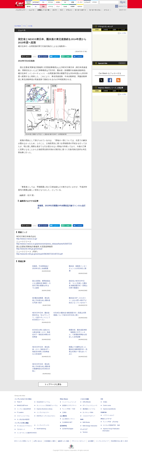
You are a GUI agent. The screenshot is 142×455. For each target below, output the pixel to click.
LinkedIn (79, 56)
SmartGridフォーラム (43, 402)
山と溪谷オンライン (68, 419)
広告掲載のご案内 (50, 441)
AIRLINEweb (87, 402)
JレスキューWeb (88, 412)
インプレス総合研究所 (24, 409)
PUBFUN (103, 412)
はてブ (56, 56)
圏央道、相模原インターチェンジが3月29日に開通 (78, 268)
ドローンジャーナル (23, 416)
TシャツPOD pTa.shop (110, 422)
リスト (34, 56)
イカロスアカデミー (89, 416)
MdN (81, 419)
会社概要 (91, 441)
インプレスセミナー (43, 412)
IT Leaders (20, 412)
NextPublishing (41, 429)
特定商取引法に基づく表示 (119, 441)
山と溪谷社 (63, 416)
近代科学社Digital (67, 429)
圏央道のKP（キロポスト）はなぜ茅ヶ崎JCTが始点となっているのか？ (78, 300)
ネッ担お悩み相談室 (23, 419)
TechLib (85, 432)
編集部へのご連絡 (63, 441)
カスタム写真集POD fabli (111, 425)
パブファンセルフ (108, 415)
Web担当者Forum (22, 405)
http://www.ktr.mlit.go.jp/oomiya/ (29, 249)
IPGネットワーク (106, 419)
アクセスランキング (105, 26)
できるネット (21, 429)
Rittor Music (64, 399)
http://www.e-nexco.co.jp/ (26, 239)
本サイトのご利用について (22, 441)
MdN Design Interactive (90, 426)
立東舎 (64, 412)
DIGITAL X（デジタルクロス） (46, 416)
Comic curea (107, 405)
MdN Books (86, 422)
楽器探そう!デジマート (69, 405)
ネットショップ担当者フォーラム (47, 405)
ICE (102, 399)
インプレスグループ (102, 441)
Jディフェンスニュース (90, 405)
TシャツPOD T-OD (68, 409)
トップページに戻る (53, 384)
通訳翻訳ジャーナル (89, 409)
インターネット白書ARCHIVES (27, 433)
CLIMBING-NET (67, 422)
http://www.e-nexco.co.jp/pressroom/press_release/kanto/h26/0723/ (44, 244)
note (68, 56)
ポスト (28, 56)
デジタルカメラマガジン (24, 426)
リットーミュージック (69, 402)
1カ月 (123, 29)
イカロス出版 (84, 399)
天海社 (105, 402)
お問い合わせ (38, 441)
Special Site (102, 63)
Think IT (19, 402)
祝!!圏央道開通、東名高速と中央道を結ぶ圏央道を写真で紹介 (41, 300)
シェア (45, 56)
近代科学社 (63, 426)
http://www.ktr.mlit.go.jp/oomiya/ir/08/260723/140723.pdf (39, 254)
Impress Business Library (44, 409)
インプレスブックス (43, 425)
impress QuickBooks (109, 409)
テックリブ (83, 429)
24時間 (105, 29)
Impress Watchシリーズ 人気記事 (110, 88)
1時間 (97, 29)
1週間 (114, 29)
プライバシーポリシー (79, 441)
